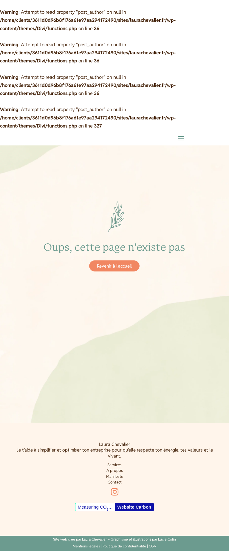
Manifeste (114, 476)
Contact (115, 482)
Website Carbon (134, 506)
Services (114, 464)
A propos (114, 470)
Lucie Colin (167, 539)
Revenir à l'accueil (114, 266)
